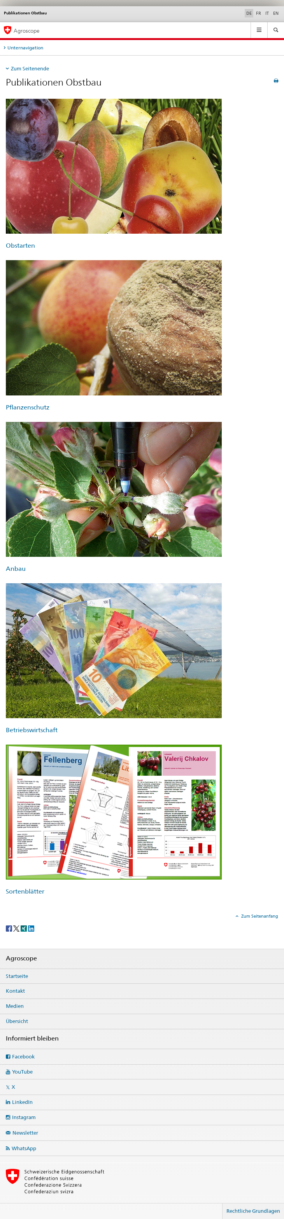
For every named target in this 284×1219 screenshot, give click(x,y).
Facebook (23, 1056)
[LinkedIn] (31, 928)
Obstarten (20, 245)
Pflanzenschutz (27, 407)
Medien (15, 1006)
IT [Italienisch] (267, 13)
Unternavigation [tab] (25, 48)
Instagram (24, 1117)
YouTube (22, 1072)
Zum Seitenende (30, 68)
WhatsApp (24, 1148)
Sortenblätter (25, 891)
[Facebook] (9, 928)
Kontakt (15, 991)
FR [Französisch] (258, 13)
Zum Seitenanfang (259, 916)
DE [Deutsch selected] (249, 13)
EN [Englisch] (276, 13)
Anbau (16, 568)
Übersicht (17, 1021)
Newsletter (25, 1133)
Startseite (17, 976)
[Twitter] (17, 928)
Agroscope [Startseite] (27, 30)
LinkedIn (22, 1102)
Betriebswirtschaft (32, 730)
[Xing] (24, 928)
